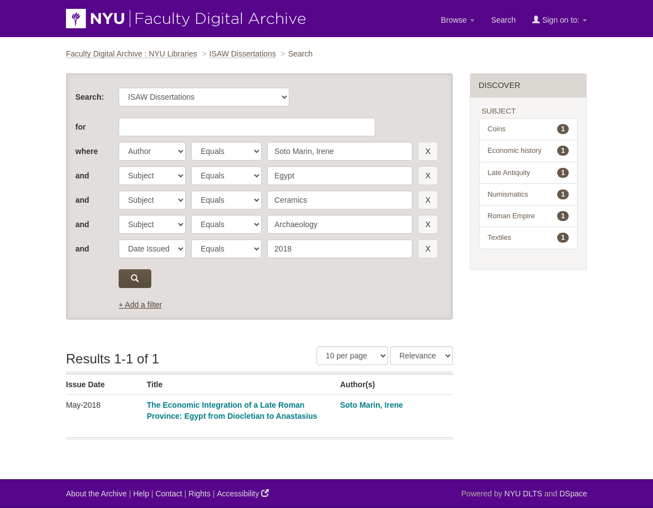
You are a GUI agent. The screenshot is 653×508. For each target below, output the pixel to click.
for (80, 126)
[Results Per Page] (352, 355)
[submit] (135, 278)
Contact (168, 493)
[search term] (339, 151)
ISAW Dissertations (243, 53)
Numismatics (528, 194)
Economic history (528, 151)
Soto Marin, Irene (371, 405)
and (82, 175)
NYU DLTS (523, 493)
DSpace (573, 493)
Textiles (528, 238)
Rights (199, 493)
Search (503, 20)
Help (141, 493)
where (86, 151)
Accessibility (243, 493)
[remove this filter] (427, 151)
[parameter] (152, 151)
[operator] (226, 151)
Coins (528, 129)
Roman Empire (528, 216)
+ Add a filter (140, 304)
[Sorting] (421, 355)
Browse (458, 20)
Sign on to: (559, 19)
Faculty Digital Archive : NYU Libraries (131, 53)
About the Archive (96, 493)
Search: (89, 97)
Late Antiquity (528, 173)
